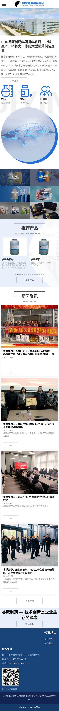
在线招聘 (48, 643)
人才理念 (48, 639)
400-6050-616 (19, 659)
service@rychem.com (18, 663)
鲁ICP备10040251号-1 (29, 707)
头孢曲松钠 (7, 259)
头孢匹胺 (35, 259)
